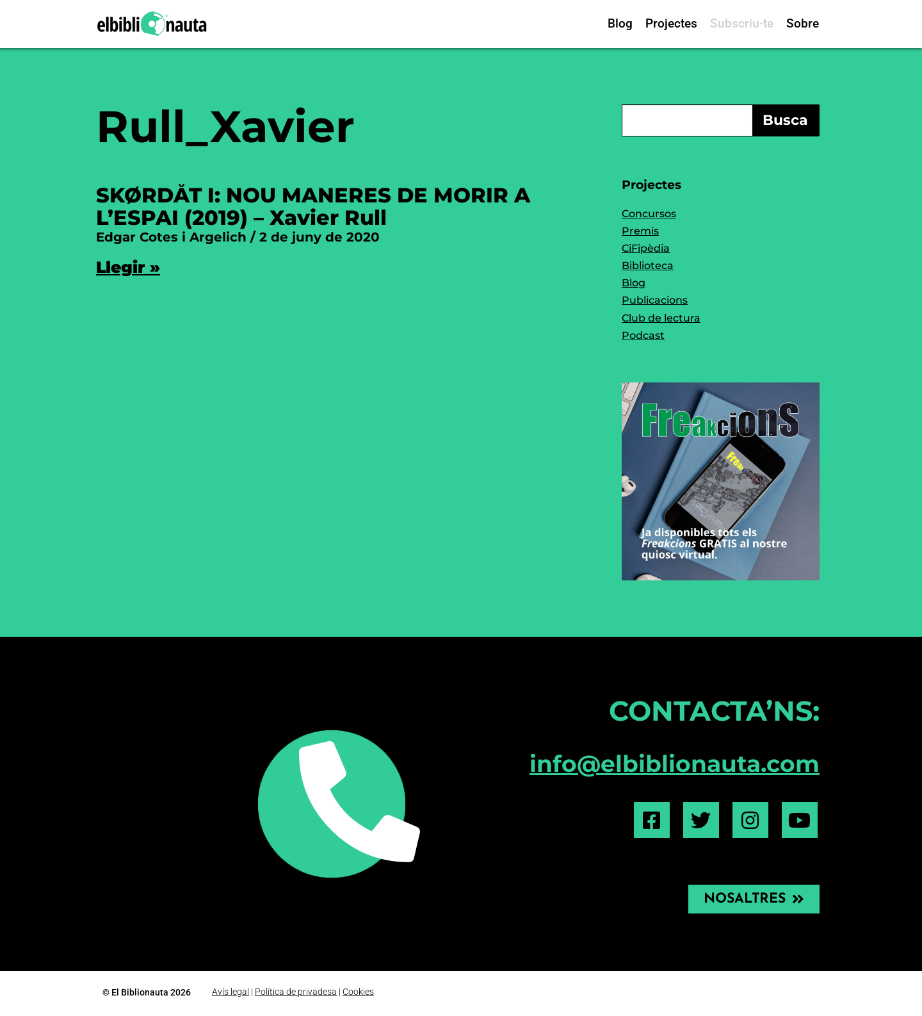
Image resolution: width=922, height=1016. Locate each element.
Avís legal (230, 992)
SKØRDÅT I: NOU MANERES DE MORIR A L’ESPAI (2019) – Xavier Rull (313, 206)
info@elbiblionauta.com (675, 764)
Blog (620, 23)
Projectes (671, 23)
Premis (640, 231)
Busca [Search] (785, 120)
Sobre (802, 23)
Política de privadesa (296, 992)
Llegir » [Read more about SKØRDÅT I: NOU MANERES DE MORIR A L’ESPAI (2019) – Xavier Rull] (128, 267)
